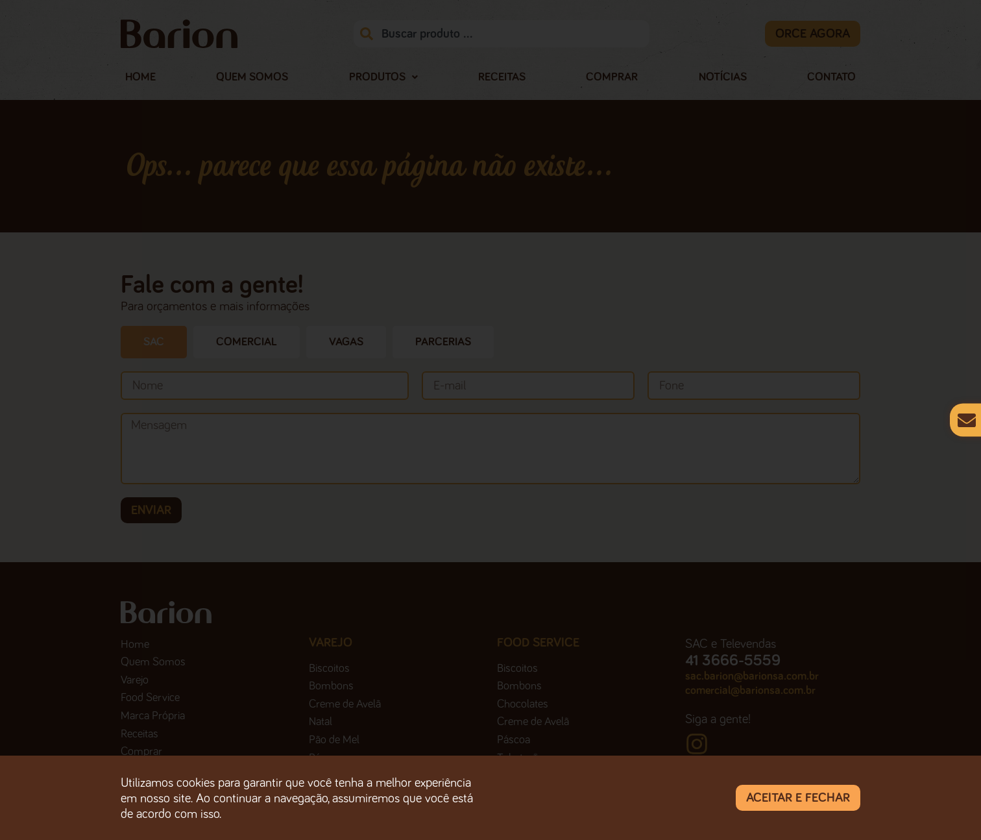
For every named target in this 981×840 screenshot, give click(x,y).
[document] (490, 420)
